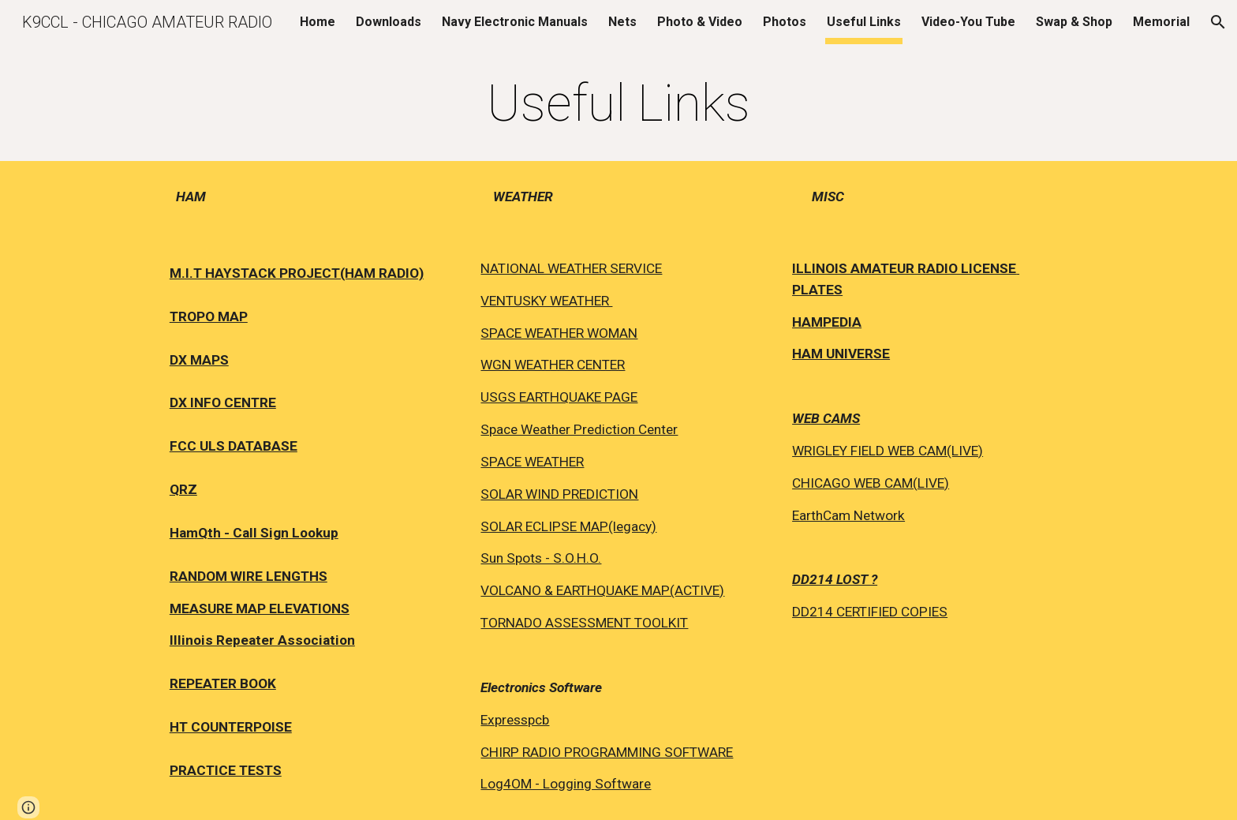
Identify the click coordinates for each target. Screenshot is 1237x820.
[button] (1218, 22)
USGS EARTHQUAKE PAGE (558, 397)
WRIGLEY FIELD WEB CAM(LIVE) (887, 451)
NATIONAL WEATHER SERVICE (571, 268)
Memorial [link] (1161, 21)
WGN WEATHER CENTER (552, 365)
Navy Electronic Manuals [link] (515, 21)
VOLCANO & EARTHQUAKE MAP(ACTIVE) (602, 590)
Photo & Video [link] (699, 21)
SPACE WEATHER (532, 462)
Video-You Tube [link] (968, 21)
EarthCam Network (848, 515)
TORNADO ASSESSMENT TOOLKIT (584, 623)
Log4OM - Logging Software (565, 784)
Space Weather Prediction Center (579, 429)
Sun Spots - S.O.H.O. (540, 558)
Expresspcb (514, 720)
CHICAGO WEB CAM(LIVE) (870, 483)
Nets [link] (622, 21)
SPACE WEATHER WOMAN (558, 333)
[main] (618, 104)
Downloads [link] (388, 21)
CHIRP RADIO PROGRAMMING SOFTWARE (606, 752)
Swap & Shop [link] (1074, 21)
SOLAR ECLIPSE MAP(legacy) (568, 526)
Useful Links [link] (864, 21)
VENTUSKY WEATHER (546, 301)
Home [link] (317, 21)
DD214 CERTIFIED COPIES (869, 612)
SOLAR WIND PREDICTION (559, 494)
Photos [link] (784, 21)
